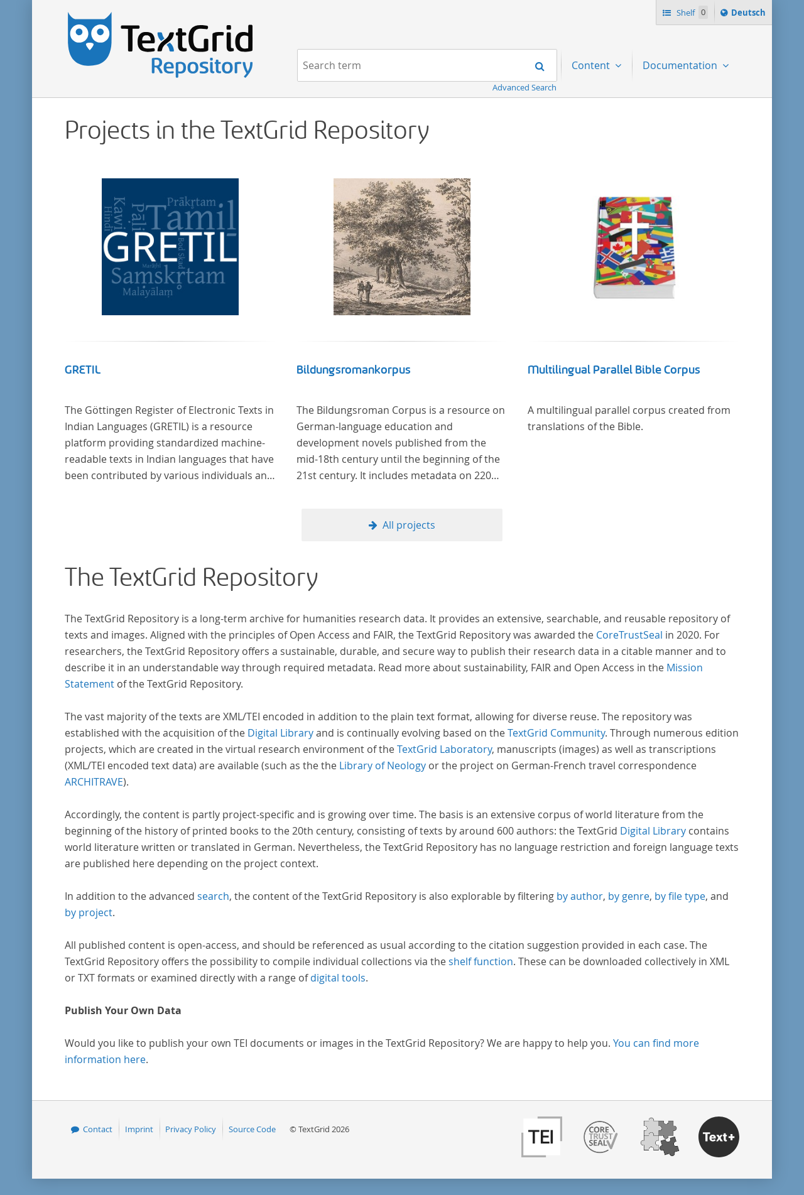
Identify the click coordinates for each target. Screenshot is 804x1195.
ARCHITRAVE (94, 782)
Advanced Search (524, 87)
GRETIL (82, 370)
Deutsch (750, 14)
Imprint (139, 1129)
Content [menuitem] (592, 65)
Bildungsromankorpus (353, 370)
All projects (409, 525)
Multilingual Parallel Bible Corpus (614, 370)
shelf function (480, 961)
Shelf (691, 12)
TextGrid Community (556, 733)
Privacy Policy (190, 1129)
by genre (628, 896)
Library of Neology (382, 765)
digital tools (338, 978)
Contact (97, 1129)
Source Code (252, 1129)
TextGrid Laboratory (444, 749)
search (213, 896)
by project (88, 912)
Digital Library (280, 733)
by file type (680, 896)
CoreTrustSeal (629, 635)
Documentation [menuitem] (681, 65)
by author (580, 896)
